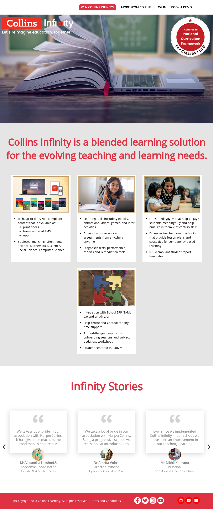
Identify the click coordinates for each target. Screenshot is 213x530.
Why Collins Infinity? (97, 7)
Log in (161, 7)
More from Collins (136, 7)
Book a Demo (181, 7)
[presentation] (4, 445)
